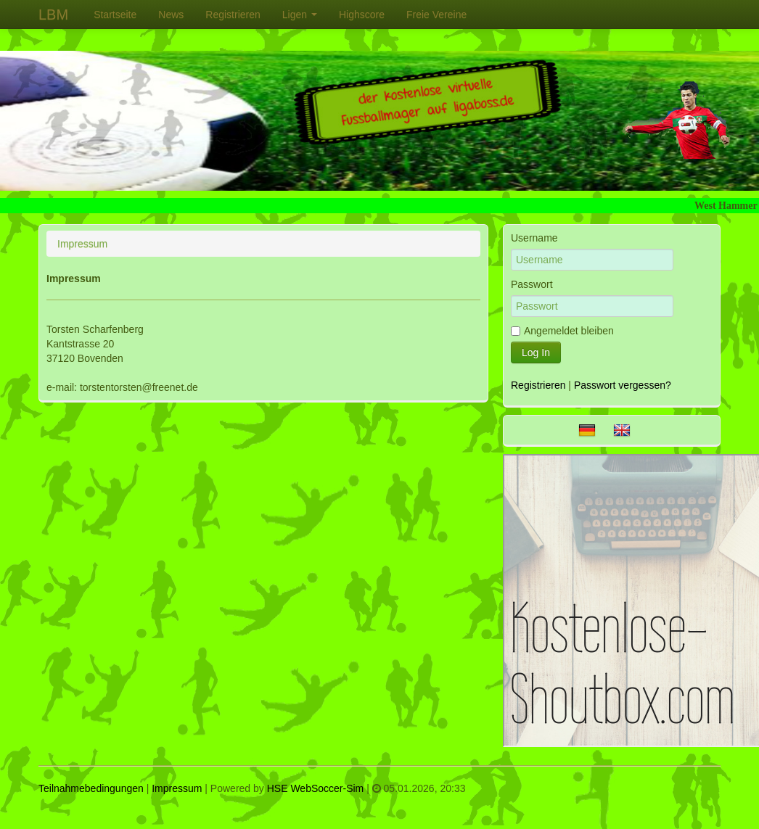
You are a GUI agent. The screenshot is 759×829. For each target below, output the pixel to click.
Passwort (532, 284)
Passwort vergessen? (622, 385)
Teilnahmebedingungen (91, 788)
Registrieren (232, 14)
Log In (536, 352)
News (171, 14)
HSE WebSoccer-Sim (315, 788)
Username (534, 238)
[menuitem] (115, 14)
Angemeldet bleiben (562, 331)
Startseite (115, 14)
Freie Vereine (436, 14)
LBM (53, 14)
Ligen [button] (299, 14)
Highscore (362, 14)
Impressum (177, 788)
